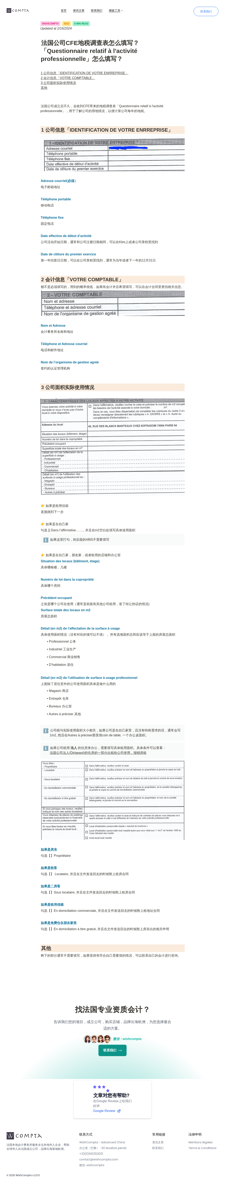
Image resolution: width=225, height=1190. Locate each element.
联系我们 (96, 11)
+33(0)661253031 (91, 1154)
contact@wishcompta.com (98, 1159)
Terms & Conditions (202, 1148)
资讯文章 (78, 11)
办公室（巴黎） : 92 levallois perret (102, 1148)
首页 (63, 11)
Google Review (107, 1111)
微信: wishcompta (91, 1165)
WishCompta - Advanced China (102, 1142)
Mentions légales (201, 1142)
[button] (45, 539)
